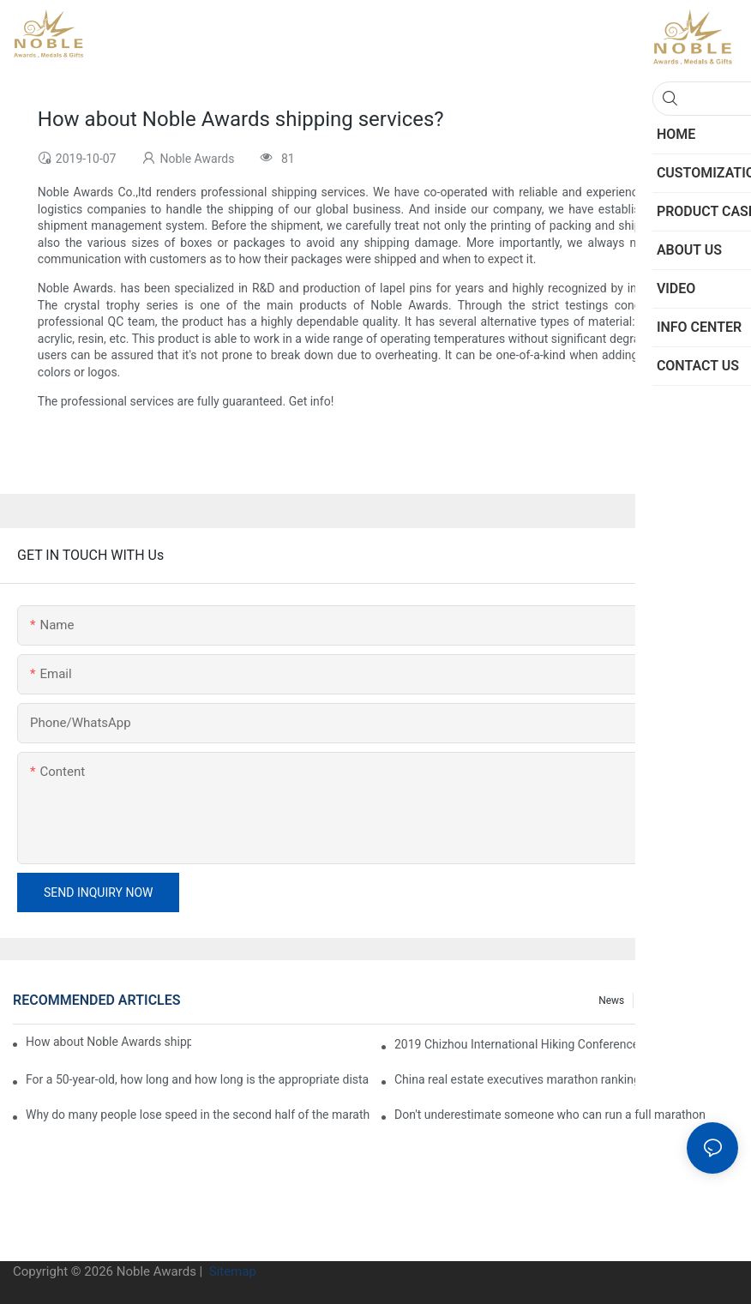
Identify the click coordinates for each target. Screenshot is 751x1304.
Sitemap (231, 1271)
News (611, 1001)
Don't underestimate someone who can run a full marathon (550, 1114)
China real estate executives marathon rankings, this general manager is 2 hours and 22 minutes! (566, 1079)
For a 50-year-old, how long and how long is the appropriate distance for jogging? (197, 1079)
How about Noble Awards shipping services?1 (108, 1042)
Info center (704, 1001)
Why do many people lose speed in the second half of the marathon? (197, 1114)
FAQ (651, 1001)
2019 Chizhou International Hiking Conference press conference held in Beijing (566, 1044)
